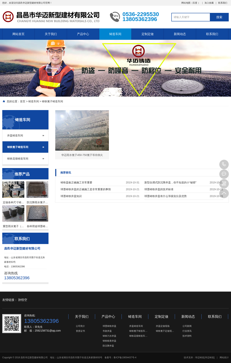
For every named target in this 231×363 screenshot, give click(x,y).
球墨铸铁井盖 (109, 326)
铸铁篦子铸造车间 (52, 101)
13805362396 (224, 164)
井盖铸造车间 (15, 135)
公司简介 (80, 326)
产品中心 (83, 34)
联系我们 (222, 3)
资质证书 (80, 331)
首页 (22, 101)
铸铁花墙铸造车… (138, 336)
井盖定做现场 (162, 326)
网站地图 (185, 3)
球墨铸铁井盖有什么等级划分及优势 (165, 196)
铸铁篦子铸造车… (138, 331)
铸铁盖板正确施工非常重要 (76, 182)
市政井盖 (107, 331)
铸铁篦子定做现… (165, 331)
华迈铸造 (199, 357)
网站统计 (224, 357)
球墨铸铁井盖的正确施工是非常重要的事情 (86, 189)
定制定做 (148, 34)
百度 (195, 3)
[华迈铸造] (209, 357)
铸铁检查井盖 (109, 341)
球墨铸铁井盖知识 (71, 196)
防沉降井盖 (108, 345)
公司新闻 (187, 326)
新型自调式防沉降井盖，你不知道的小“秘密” (170, 182)
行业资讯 (187, 331)
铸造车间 (115, 34)
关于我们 (51, 34)
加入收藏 (209, 3)
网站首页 (18, 34)
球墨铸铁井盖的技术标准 (158, 189)
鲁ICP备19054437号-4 (125, 357)
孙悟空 (22, 299)
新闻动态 (180, 34)
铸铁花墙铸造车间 (17, 158)
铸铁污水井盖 (109, 336)
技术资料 (187, 336)
